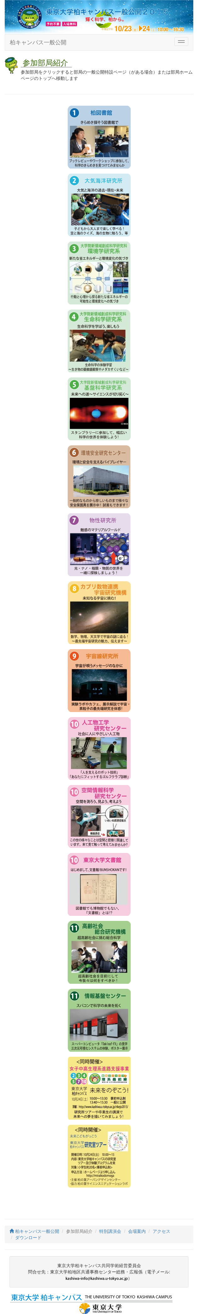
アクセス (161, 1231)
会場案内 (137, 1231)
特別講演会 (110, 1231)
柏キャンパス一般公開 (38, 42)
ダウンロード (28, 1237)
